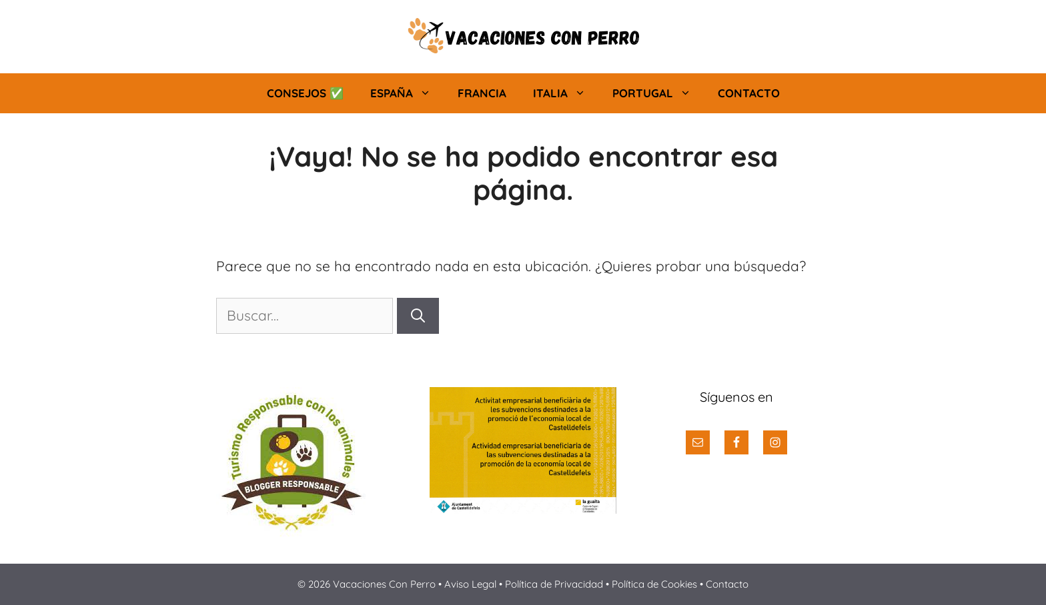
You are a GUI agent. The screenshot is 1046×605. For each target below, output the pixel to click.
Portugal (658, 93)
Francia (482, 93)
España (407, 93)
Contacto (749, 93)
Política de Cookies (654, 584)
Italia (566, 93)
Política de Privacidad (554, 584)
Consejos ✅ (305, 93)
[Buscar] (418, 316)
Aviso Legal (471, 584)
